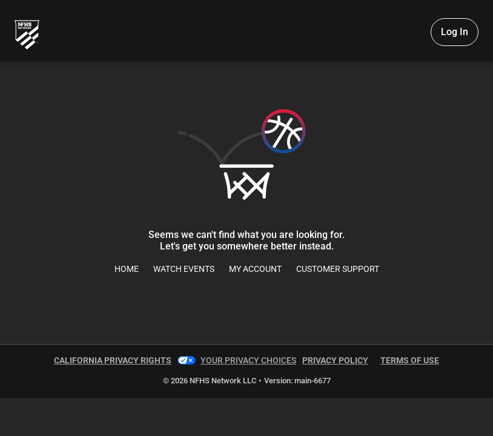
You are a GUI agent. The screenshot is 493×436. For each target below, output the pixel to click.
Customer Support (337, 269)
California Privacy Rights (112, 360)
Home (126, 269)
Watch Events (183, 269)
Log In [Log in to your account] (454, 32)
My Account (255, 269)
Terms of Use (409, 360)
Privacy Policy (335, 360)
